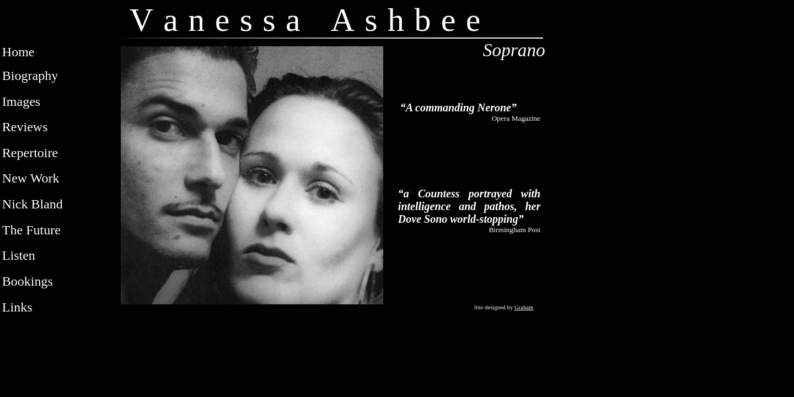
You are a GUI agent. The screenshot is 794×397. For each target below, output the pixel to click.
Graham (523, 307)
